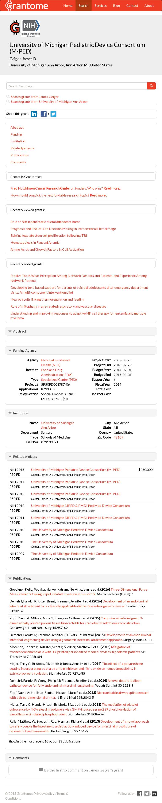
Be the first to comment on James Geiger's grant (81, 770)
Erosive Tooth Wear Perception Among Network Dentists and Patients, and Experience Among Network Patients (79, 278)
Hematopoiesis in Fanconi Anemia (35, 242)
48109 (118, 437)
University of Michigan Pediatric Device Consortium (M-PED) (75, 470)
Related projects (22, 148)
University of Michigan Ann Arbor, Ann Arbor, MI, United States (61, 65)
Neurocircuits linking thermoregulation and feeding (47, 299)
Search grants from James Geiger (32, 97)
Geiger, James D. (23, 58)
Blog (116, 5)
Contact (132, 5)
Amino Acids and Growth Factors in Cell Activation (47, 249)
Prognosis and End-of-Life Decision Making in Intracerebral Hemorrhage (63, 229)
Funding (16, 134)
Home (67, 5)
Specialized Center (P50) (59, 379)
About (149, 5)
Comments (18, 162)
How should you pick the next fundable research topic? (59, 195)
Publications (20, 155)
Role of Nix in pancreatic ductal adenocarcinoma (45, 222)
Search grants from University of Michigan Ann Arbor (47, 101)
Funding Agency (24, 350)
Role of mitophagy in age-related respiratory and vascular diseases (58, 306)
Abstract (17, 127)
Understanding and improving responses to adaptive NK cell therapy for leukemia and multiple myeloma (78, 315)
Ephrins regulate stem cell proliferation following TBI (49, 235)
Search (83, 5)
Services (101, 5)
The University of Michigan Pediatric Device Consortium (72, 530)
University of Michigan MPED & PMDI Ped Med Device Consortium (80, 505)
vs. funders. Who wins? (66, 188)
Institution (18, 141)
